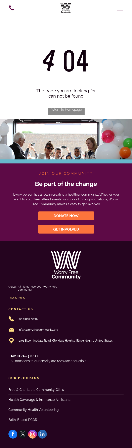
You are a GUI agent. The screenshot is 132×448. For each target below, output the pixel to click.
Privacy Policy (16, 297)
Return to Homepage (66, 109)
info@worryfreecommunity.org (38, 329)
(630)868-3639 (28, 318)
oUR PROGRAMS (24, 378)
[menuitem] (65, 390)
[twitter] (22, 435)
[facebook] (12, 435)
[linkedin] (42, 435)
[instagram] (32, 435)
